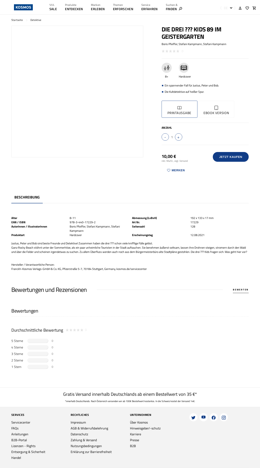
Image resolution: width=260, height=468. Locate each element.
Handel (16, 457)
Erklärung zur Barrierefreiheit (91, 451)
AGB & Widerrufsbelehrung (89, 428)
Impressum (78, 422)
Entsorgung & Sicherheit (28, 451)
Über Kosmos (139, 422)
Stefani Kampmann (190, 44)
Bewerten (241, 289)
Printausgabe (179, 110)
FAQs (14, 428)
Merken (176, 170)
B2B (133, 445)
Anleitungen (19, 434)
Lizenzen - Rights (23, 445)
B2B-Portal (19, 440)
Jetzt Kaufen (230, 157)
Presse (134, 440)
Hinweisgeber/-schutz (145, 428)
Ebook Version (216, 110)
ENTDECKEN (74, 8)
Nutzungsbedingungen (86, 445)
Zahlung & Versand (84, 440)
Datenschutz (79, 434)
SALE (53, 8)
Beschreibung (27, 197)
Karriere (135, 434)
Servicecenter (20, 422)
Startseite (17, 20)
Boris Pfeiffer (169, 44)
